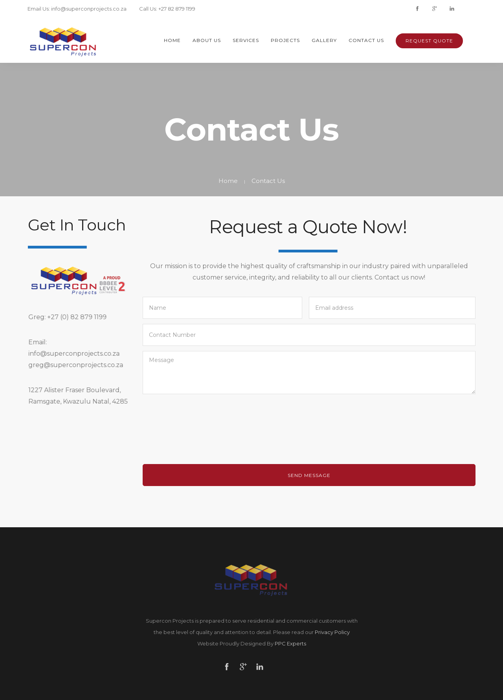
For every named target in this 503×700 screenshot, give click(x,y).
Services (246, 40)
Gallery (324, 40)
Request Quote (429, 41)
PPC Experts (290, 643)
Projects (285, 40)
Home (172, 40)
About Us (207, 40)
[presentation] (202, 426)
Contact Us (366, 40)
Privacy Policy (332, 632)
